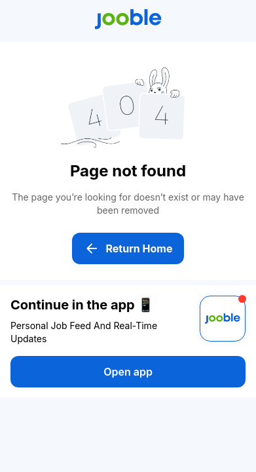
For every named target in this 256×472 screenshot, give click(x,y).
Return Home (128, 248)
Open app (128, 371)
